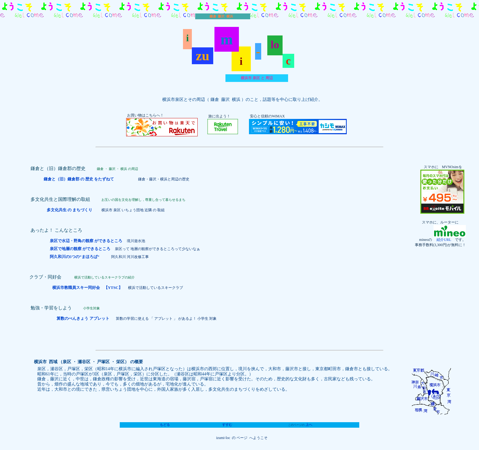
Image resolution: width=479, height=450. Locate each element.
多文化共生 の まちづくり (70, 210)
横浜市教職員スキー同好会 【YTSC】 (87, 287)
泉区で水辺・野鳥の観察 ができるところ (86, 240)
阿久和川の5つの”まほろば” (75, 256)
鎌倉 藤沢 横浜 (221, 16)
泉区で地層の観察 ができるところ (80, 248)
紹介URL (442, 240)
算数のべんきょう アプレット (83, 318)
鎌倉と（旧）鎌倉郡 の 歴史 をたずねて (79, 179)
